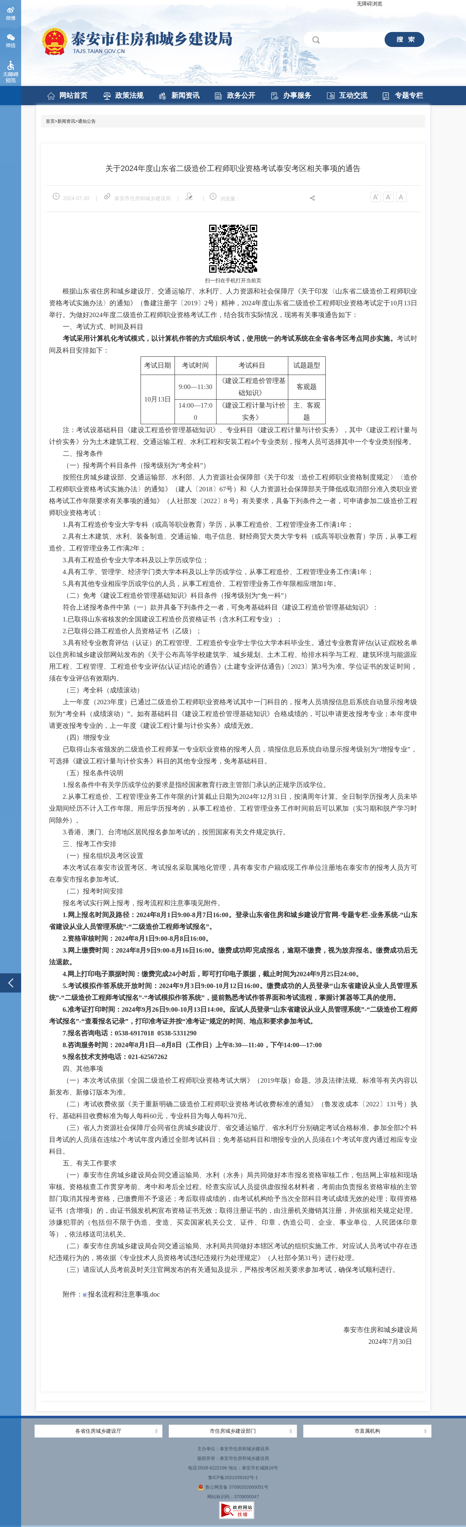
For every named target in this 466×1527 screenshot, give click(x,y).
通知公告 (87, 121)
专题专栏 (409, 95)
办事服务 (297, 95)
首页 (50, 121)
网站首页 (73, 95)
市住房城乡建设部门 (233, 1431)
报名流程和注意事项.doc (121, 1294)
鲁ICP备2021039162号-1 (233, 1477)
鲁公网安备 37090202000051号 (233, 1487)
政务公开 (241, 95)
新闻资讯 (185, 95)
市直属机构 (367, 1431)
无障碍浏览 (369, 3)
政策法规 (129, 95)
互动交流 (353, 95)
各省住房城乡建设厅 (98, 1431)
